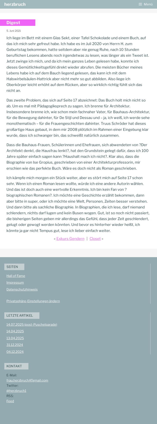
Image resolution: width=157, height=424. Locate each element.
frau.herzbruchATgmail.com (27, 380)
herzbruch (15, 4)
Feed (10, 401)
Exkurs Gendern (70, 238)
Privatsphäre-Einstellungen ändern (33, 301)
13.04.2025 (15, 338)
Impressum (15, 283)
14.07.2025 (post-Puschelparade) (31, 325)
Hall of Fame (15, 276)
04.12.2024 (15, 352)
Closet (95, 238)
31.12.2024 (14, 345)
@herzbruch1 (16, 391)
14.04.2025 (15, 331)
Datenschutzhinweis (22, 289)
